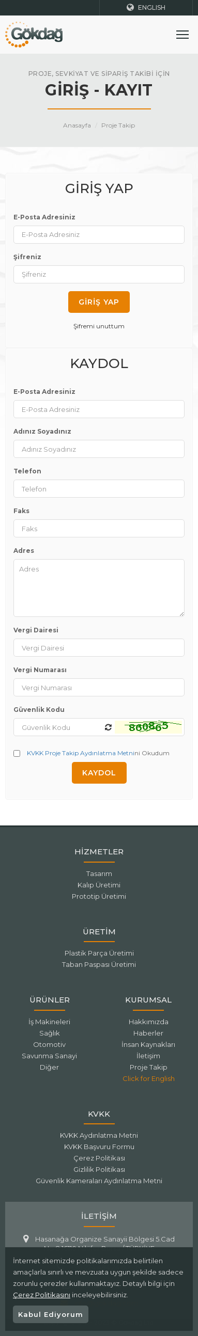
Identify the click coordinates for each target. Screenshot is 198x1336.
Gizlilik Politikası (99, 1169)
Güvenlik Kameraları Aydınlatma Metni (99, 1180)
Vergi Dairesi (35, 630)
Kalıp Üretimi (99, 885)
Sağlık (49, 1033)
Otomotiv (49, 1044)
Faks (21, 511)
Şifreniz (27, 257)
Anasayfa (77, 125)
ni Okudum (91, 753)
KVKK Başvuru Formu (99, 1146)
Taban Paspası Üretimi (99, 964)
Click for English (149, 1078)
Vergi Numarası (40, 670)
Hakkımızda (149, 1021)
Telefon (27, 471)
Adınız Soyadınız (42, 431)
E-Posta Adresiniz (44, 217)
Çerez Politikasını (41, 1295)
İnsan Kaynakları (148, 1044)
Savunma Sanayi (49, 1056)
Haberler (148, 1033)
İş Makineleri (49, 1021)
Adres (23, 550)
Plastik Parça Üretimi (99, 953)
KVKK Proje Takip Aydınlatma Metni (80, 753)
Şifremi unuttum (99, 326)
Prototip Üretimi (99, 896)
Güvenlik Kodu (39, 709)
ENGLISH (146, 7)
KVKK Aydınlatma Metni (99, 1135)
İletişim (148, 1056)
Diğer (49, 1067)
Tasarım (99, 873)
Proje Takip (118, 125)
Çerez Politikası (99, 1158)
